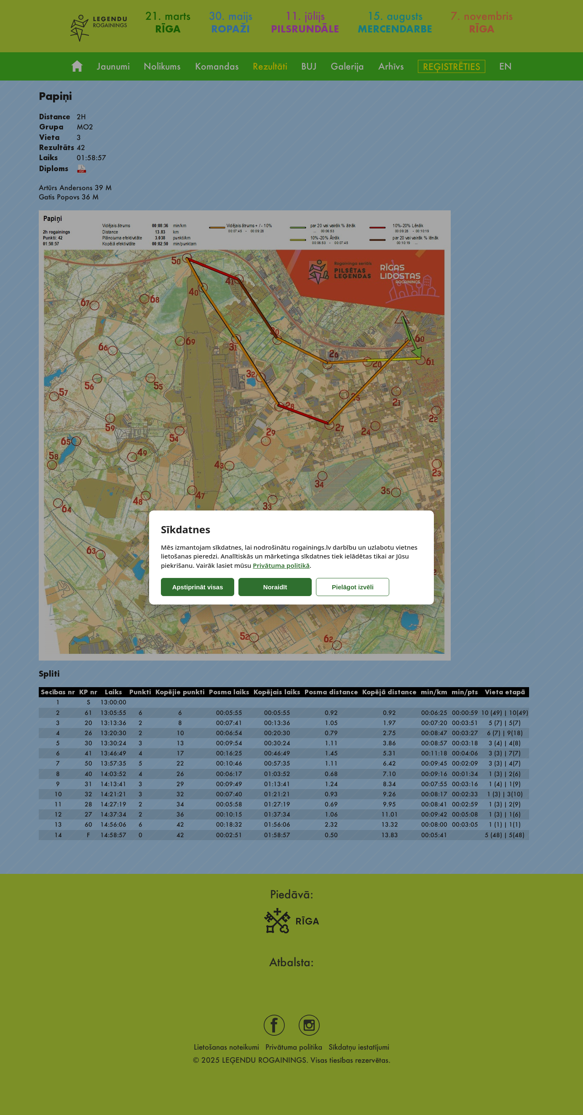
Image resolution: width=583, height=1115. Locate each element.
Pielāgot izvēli (340, 587)
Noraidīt (269, 587)
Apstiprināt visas (196, 587)
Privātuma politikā (281, 565)
